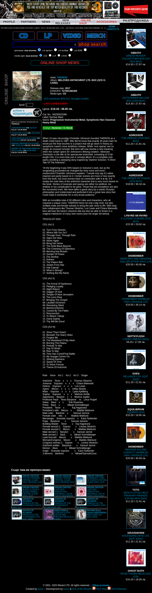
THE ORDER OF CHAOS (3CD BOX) (136, 167)
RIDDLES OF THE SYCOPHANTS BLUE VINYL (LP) (26, 503)
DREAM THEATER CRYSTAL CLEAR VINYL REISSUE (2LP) (64, 479)
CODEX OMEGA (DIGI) (136, 326)
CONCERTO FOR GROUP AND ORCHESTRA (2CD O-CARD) (64, 514)
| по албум (63, 50)
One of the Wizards (82, 589)
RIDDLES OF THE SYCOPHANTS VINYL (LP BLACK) (91, 503)
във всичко (30, 50)
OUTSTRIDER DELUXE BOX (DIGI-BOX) (135, 87)
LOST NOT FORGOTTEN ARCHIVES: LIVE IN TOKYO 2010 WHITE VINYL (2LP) (58, 492)
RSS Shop (99, 589)
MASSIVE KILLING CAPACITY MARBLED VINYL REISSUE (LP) (135, 440)
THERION (62, 77)
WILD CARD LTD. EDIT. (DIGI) (96, 513)
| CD (45, 56)
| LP (54, 56)
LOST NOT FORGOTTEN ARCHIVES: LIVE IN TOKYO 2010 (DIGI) (96, 491)
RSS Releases (117, 589)
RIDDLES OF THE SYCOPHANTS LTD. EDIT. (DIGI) (31, 514)
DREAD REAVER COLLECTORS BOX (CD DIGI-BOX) (136, 46)
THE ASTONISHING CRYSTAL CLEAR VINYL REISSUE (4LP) (32, 479)
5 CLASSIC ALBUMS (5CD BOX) (136, 207)
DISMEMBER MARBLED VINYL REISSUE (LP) (136, 287)
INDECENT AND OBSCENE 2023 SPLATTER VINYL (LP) (136, 247)
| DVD (64, 56)
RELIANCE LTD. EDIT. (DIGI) (136, 365)
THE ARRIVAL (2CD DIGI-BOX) (135, 126)
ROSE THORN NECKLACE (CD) (135, 563)
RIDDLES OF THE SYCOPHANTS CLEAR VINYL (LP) (57, 503)
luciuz (41, 589)
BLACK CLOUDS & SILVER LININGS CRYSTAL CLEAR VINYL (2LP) (30, 491)
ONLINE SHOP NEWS (59, 63)
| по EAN (78, 50)
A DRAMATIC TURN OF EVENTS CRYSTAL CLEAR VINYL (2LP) (97, 479)
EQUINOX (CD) (135, 402)
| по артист (47, 50)
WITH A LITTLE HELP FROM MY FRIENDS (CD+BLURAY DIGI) (136, 483)
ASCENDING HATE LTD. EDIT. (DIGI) (136, 524)
